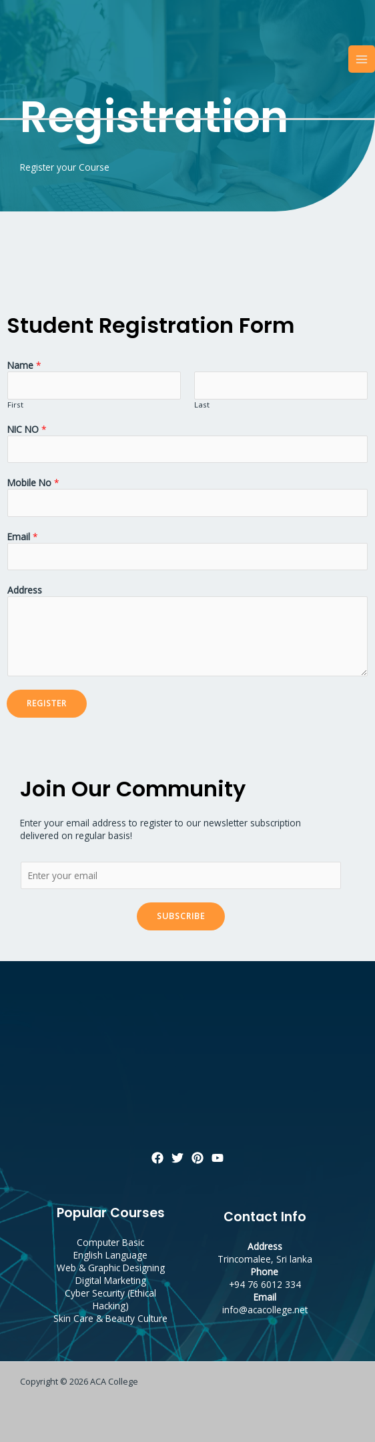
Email (22, 536)
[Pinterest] (198, 1158)
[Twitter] (177, 1158)
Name (24, 365)
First (15, 405)
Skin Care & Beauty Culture (110, 1318)
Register (47, 703)
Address (24, 590)
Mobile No (33, 482)
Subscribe (181, 915)
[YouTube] (218, 1158)
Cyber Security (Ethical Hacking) (110, 1299)
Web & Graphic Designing (111, 1267)
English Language (110, 1255)
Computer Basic (110, 1242)
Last (202, 405)
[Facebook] (157, 1158)
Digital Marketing (110, 1280)
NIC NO (27, 429)
